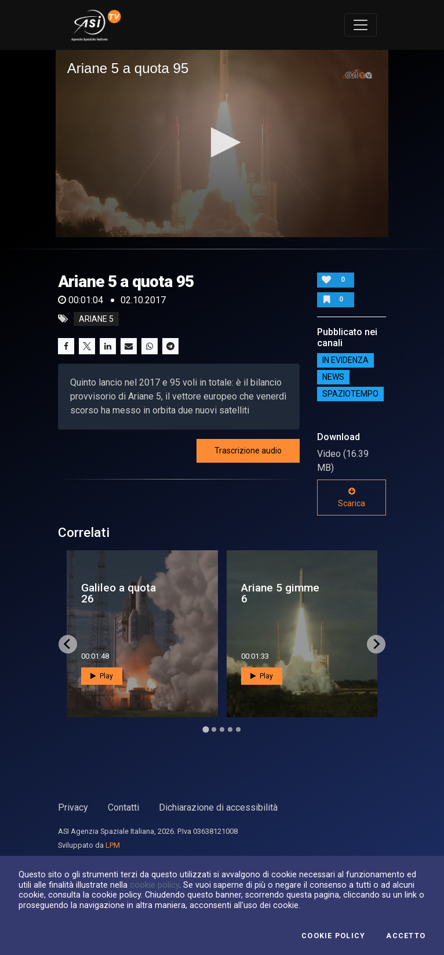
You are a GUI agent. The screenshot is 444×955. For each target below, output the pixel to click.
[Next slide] (376, 644)
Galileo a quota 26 (118, 593)
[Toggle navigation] (360, 25)
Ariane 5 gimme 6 (280, 593)
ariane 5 (96, 319)
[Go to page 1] (205, 729)
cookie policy (154, 884)
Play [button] (101, 676)
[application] (222, 143)
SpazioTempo (350, 393)
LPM (112, 845)
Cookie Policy (333, 935)
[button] (222, 142)
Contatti (123, 807)
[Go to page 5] (238, 729)
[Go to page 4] (230, 729)
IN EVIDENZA (345, 360)
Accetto (405, 935)
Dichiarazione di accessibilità (218, 807)
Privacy (73, 807)
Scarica (351, 497)
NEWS (333, 377)
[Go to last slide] (68, 644)
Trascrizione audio (248, 450)
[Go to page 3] (222, 729)
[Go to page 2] (214, 729)
